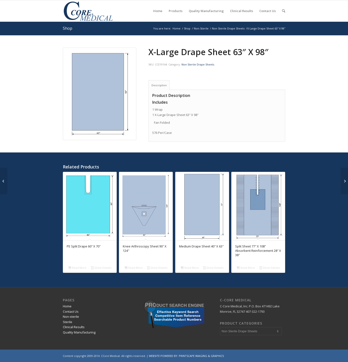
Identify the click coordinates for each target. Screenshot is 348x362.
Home (177, 28)
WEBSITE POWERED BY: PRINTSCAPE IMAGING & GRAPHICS (186, 356)
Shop (67, 28)
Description (159, 85)
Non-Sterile (201, 28)
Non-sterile (71, 316)
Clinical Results (74, 327)
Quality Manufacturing (79, 332)
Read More (77, 267)
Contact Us (71, 311)
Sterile (67, 322)
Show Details (101, 267)
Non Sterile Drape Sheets (228, 28)
